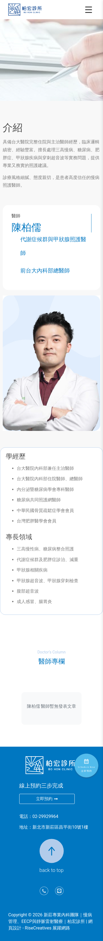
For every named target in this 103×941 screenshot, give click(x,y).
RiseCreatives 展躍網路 (47, 928)
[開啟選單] (89, 9)
